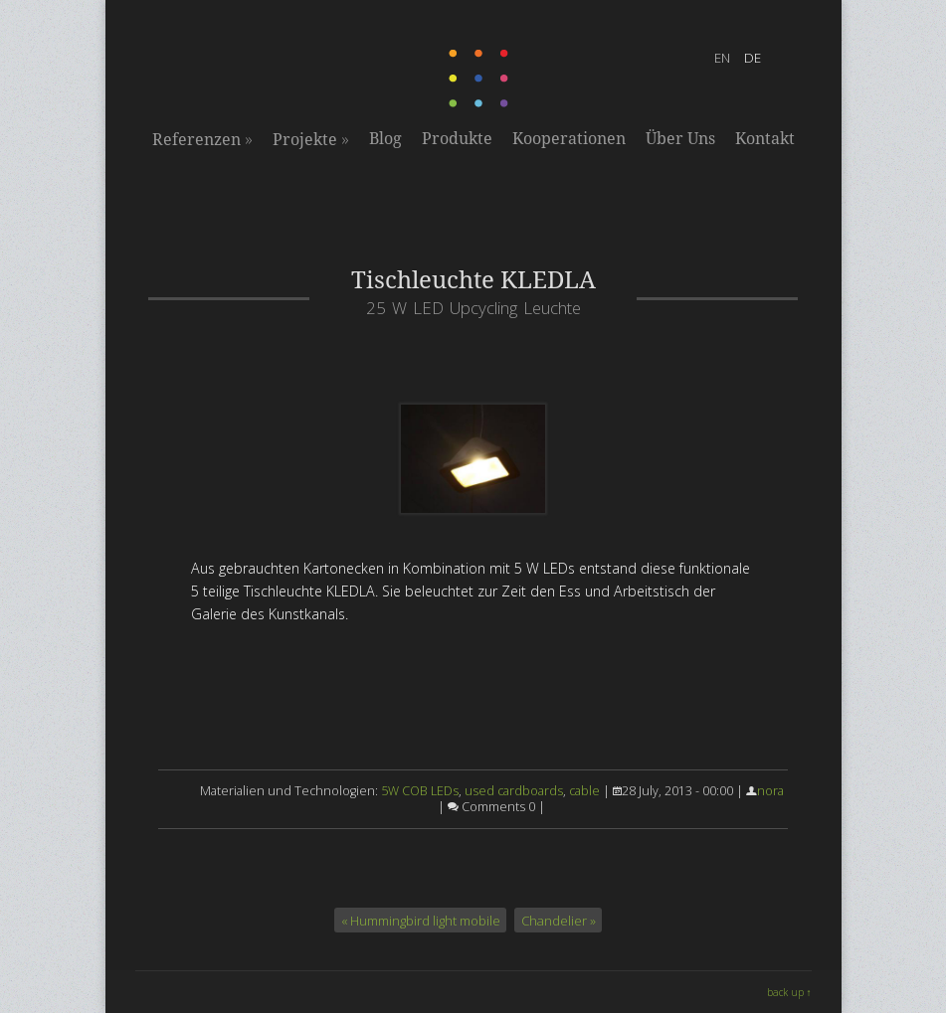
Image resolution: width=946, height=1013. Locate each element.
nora (770, 790)
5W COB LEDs (420, 790)
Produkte (457, 138)
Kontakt (765, 138)
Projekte (311, 139)
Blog (385, 138)
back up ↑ (789, 992)
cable (584, 790)
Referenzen (202, 139)
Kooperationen (569, 138)
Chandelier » (558, 920)
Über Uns (680, 138)
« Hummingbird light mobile (420, 920)
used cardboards (514, 790)
